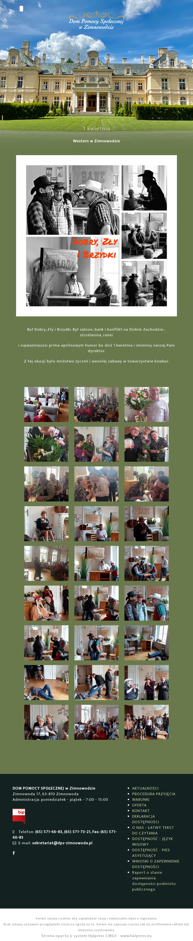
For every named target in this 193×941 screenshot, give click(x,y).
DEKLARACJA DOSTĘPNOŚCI (145, 819)
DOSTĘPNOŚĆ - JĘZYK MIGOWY (152, 842)
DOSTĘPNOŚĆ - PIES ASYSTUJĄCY (151, 853)
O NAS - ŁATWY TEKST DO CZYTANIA (153, 830)
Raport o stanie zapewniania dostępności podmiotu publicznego (154, 881)
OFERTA (139, 805)
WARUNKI (141, 799)
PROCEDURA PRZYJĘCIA (154, 794)
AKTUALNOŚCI (145, 788)
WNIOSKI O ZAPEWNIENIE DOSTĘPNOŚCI (155, 864)
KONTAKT (141, 811)
